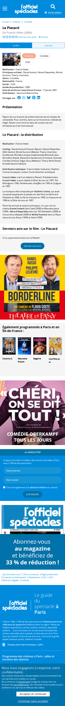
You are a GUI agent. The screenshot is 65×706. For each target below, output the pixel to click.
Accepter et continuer (33, 694)
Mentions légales (10, 580)
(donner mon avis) (27, 37)
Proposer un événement (14, 577)
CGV (44, 577)
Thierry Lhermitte (19, 75)
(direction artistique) (37, 172)
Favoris (43, 37)
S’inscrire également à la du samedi (31, 487)
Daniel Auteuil (30, 72)
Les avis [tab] (48, 45)
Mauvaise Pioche (22, 360)
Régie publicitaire (49, 574)
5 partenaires (23, 681)
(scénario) (38, 169)
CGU (51, 577)
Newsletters (34, 577)
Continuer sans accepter (33, 701)
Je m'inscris (32, 494)
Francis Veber (22, 69)
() (27, 149)
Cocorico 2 (7, 358)
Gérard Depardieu (46, 72)
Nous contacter (31, 574)
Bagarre (37, 358)
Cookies (25, 580)
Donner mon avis (32, 246)
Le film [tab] (16, 45)
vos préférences (21, 684)
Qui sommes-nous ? (12, 574)
